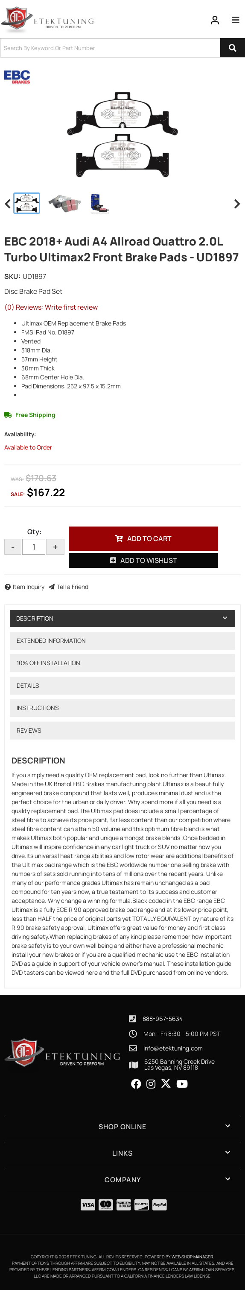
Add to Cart (149, 538)
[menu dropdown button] (235, 20)
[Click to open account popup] (215, 20)
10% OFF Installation (48, 663)
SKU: (12, 276)
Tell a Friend (72, 587)
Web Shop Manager (192, 1257)
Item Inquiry (28, 587)
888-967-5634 (163, 1019)
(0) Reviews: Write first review (51, 307)
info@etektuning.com (173, 1048)
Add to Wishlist (148, 560)
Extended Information (51, 640)
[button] (122, 47)
